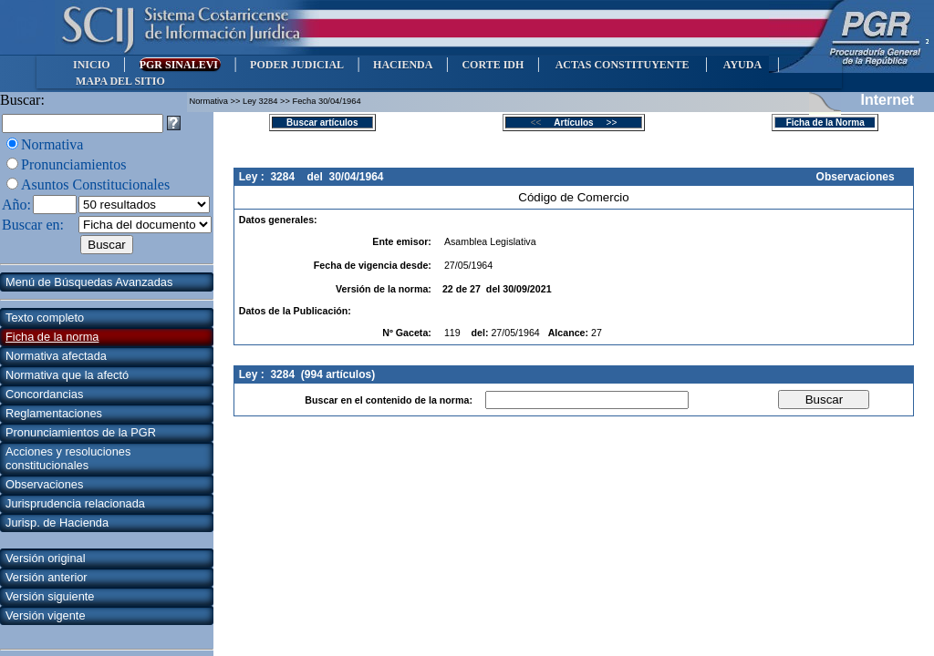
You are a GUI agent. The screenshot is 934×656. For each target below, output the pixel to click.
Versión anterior (46, 577)
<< (541, 123)
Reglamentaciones (53, 413)
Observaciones (44, 484)
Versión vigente (45, 615)
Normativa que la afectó (67, 375)
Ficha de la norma (52, 336)
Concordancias (44, 394)
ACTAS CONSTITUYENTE (622, 64)
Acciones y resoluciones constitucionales (67, 458)
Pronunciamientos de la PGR (80, 432)
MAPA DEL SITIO (120, 81)
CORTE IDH (493, 64)
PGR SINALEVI (180, 64)
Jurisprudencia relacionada (75, 503)
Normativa (52, 144)
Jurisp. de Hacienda (57, 522)
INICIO (91, 64)
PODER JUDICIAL (297, 64)
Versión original (45, 558)
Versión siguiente (49, 596)
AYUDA (742, 64)
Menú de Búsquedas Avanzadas (88, 282)
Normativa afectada (56, 356)
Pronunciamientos (74, 164)
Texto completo (44, 317)
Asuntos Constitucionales (95, 184)
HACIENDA (402, 64)
